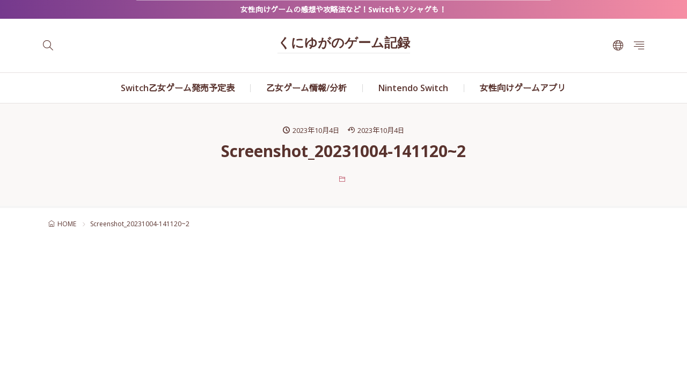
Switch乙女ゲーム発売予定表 (178, 88)
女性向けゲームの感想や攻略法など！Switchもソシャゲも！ (343, 9)
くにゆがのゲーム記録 (343, 44)
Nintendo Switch (413, 88)
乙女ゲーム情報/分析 (306, 88)
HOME (66, 223)
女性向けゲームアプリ (523, 88)
